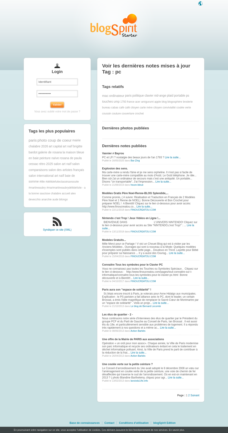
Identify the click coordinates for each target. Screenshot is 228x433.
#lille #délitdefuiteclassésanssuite (59, 181)
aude (55, 199)
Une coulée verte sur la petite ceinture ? (127, 364)
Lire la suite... (173, 157)
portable (179, 95)
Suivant (194, 395)
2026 (44, 146)
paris (33, 140)
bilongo (63, 199)
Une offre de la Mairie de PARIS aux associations (133, 339)
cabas (114, 107)
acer (137, 101)
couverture (128, 113)
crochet (139, 113)
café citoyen (132, 107)
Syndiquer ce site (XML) (57, 229)
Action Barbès (137, 330)
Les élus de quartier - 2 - (117, 314)
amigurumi (147, 101)
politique (138, 95)
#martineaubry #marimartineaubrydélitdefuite (55, 187)
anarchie (46, 199)
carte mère (146, 107)
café (121, 107)
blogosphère (174, 101)
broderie (188, 101)
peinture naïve (49, 158)
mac (105, 96)
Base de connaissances (84, 423)
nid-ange (160, 95)
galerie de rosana (50, 152)
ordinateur (116, 96)
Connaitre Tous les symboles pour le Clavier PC (132, 264)
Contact (109, 423)
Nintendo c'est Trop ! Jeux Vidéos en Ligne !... (131, 218)
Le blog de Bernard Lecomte (145, 306)
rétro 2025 (46, 164)
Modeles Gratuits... (114, 240)
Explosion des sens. (115, 168)
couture (116, 113)
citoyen (157, 107)
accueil (66, 193)
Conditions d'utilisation (134, 423)
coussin (106, 113)
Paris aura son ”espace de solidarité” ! (126, 289)
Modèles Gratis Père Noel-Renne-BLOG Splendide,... (135, 193)
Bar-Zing (135, 160)
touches (107, 101)
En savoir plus (176, 430)
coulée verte (183, 107)
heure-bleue (136, 184)
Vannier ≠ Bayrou (113, 153)
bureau (106, 107)
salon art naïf (62, 164)
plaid (170, 95)
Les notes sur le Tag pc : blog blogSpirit (114, 25)
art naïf (67, 146)
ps (187, 95)
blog (164, 101)
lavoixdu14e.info (139, 380)
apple (157, 101)
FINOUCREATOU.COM (143, 209)
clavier (149, 95)
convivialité (169, 107)
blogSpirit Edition (164, 423)
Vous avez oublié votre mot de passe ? (57, 111)
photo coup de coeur (54, 140)
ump (117, 101)
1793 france (127, 101)
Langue (201, 3)
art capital (55, 146)
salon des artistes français (66, 170)
